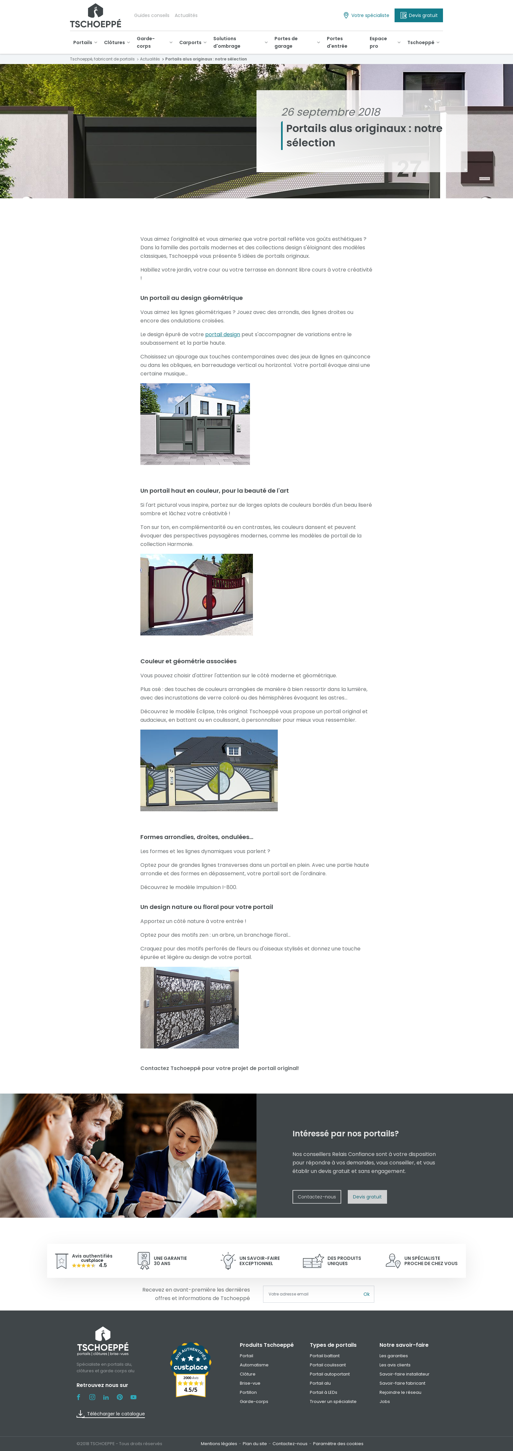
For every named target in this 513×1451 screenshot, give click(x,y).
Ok (366, 1294)
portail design (222, 334)
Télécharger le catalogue (111, 1414)
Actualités (186, 15)
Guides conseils (151, 15)
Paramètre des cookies (338, 1444)
